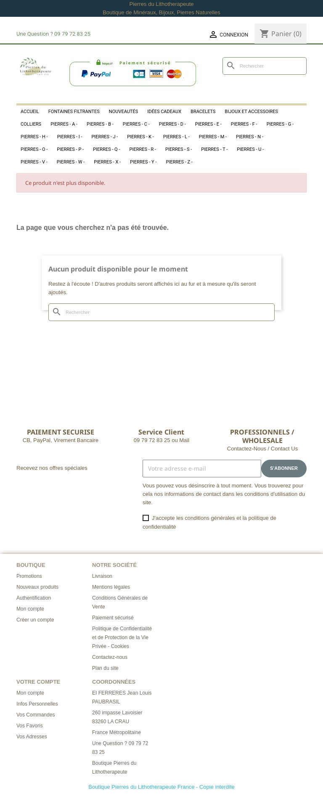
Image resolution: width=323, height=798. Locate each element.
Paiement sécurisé (113, 618)
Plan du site (105, 668)
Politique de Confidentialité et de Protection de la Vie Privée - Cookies (122, 637)
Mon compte (30, 609)
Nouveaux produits (37, 587)
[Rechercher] (264, 66)
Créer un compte (35, 620)
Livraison (102, 576)
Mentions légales (111, 587)
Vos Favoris (29, 726)
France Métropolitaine (116, 732)
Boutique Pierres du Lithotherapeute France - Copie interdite (161, 787)
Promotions (29, 576)
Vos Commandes (35, 715)
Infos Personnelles (37, 704)
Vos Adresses (31, 737)
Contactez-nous (109, 657)
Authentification (33, 598)
